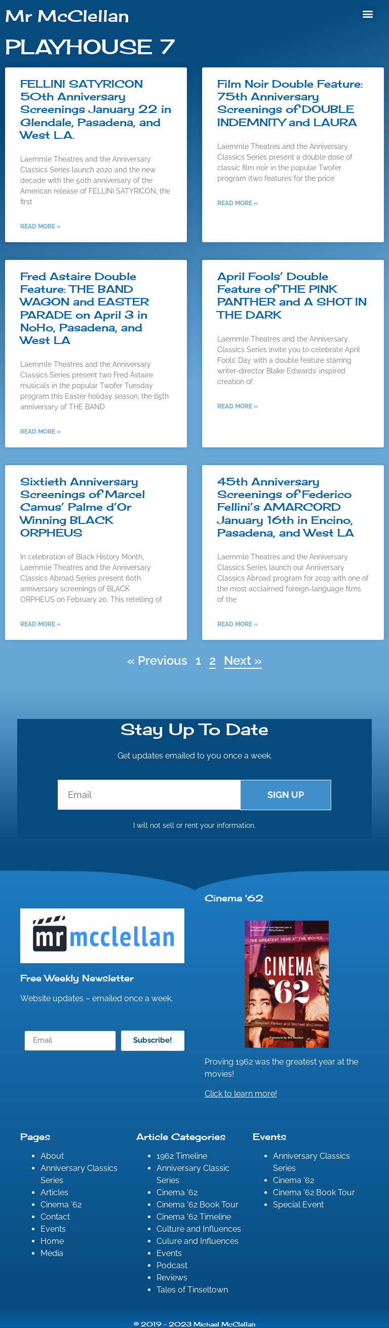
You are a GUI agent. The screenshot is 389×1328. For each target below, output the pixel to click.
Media (52, 1253)
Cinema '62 (177, 1192)
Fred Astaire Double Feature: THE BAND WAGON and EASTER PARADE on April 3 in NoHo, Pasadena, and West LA (84, 308)
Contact (55, 1217)
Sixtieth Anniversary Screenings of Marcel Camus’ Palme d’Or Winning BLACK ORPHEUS (82, 507)
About (52, 1156)
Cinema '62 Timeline (194, 1217)
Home (52, 1241)
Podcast (172, 1265)
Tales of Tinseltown (192, 1290)
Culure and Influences (198, 1241)
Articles (54, 1192)
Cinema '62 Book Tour (198, 1204)
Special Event (298, 1204)
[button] (368, 13)
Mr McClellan (67, 16)
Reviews (172, 1277)
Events (53, 1229)
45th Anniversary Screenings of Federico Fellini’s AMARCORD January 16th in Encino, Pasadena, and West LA (285, 507)
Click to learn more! (241, 1093)
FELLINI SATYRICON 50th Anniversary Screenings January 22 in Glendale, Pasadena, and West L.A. (95, 109)
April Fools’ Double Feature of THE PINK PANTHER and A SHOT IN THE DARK (292, 295)
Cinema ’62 (61, 1204)
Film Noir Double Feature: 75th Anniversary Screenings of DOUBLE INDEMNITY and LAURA (290, 103)
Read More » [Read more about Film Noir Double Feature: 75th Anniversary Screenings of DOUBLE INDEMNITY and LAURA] (237, 203)
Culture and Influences (199, 1229)
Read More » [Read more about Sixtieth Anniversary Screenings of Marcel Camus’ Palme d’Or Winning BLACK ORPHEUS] (40, 624)
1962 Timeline (182, 1156)
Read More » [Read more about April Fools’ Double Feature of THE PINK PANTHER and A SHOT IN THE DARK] (237, 406)
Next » (243, 660)
